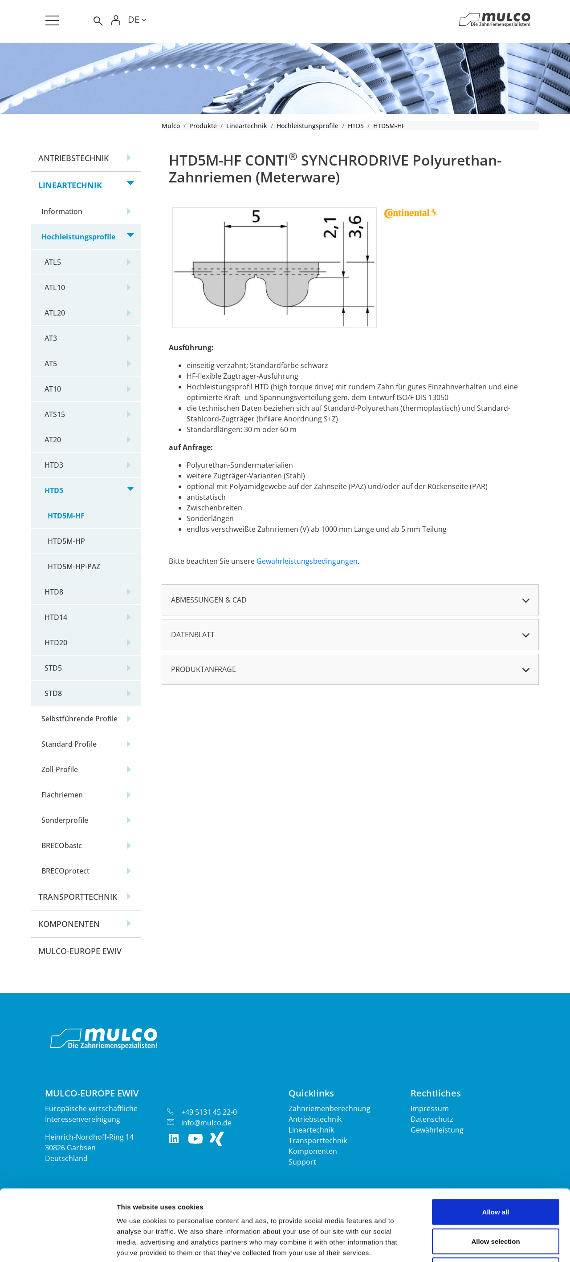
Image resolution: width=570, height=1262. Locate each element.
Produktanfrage (203, 669)
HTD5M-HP (66, 541)
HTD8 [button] (54, 592)
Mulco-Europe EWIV (80, 951)
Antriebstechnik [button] (73, 158)
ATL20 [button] (55, 313)
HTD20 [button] (56, 642)
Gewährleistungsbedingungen (307, 561)
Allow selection (495, 1174)
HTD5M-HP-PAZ (74, 566)
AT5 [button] (51, 363)
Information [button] (61, 211)
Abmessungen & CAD (209, 600)
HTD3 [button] (54, 465)
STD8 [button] (53, 693)
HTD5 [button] (54, 490)
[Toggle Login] (116, 21)
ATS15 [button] (55, 414)
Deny (496, 1203)
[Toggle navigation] (52, 20)
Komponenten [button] (69, 923)
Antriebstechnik (315, 1119)
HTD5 (356, 125)
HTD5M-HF (66, 516)
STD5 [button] (53, 668)
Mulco (171, 125)
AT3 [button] (51, 338)
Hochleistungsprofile (307, 125)
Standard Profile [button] (69, 744)
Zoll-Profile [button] (59, 769)
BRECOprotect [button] (65, 871)
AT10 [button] (53, 389)
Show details (467, 1244)
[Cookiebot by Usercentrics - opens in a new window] (58, 1244)
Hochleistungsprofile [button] (78, 237)
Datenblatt (193, 634)
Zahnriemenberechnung (329, 1108)
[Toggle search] (97, 21)
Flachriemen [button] (62, 795)
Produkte (203, 125)
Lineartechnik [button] (70, 185)
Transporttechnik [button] (77, 896)
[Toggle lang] (137, 21)
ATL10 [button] (55, 287)
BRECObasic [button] (61, 845)
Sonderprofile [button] (64, 820)
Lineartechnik (246, 125)
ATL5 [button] (53, 262)
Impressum (430, 1108)
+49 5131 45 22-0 (209, 1112)
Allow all (495, 1145)
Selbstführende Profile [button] (79, 719)
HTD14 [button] (56, 617)
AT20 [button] (53, 440)
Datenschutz (432, 1119)
